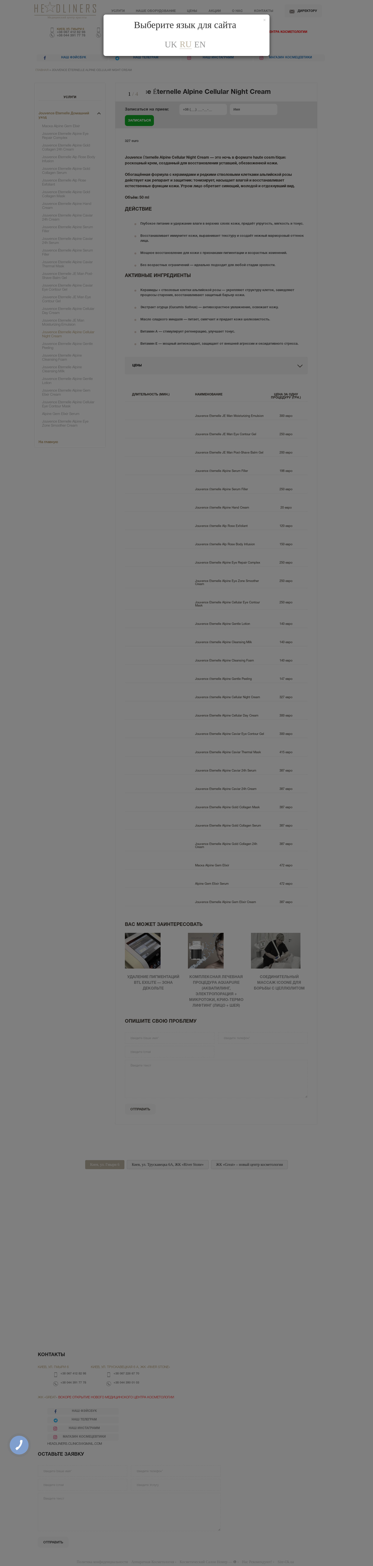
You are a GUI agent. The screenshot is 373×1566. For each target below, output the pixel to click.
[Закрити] (264, 20)
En (200, 44)
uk (171, 44)
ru (185, 44)
